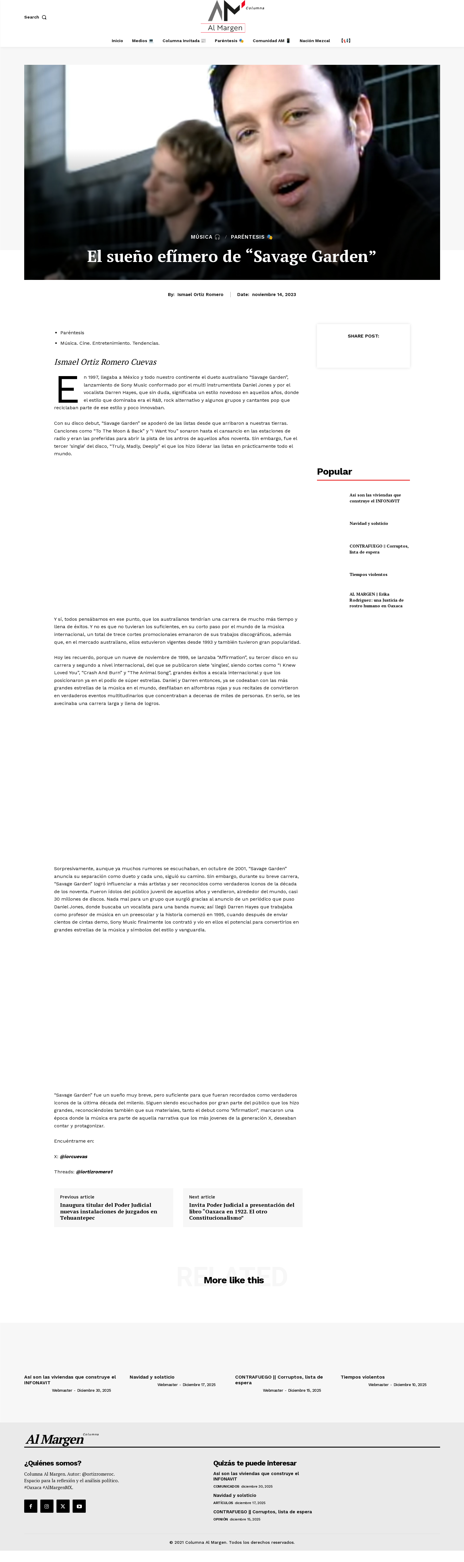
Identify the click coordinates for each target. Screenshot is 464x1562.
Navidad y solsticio (369, 523)
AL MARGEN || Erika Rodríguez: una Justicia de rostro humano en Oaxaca (377, 599)
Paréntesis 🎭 (252, 237)
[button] (36, 17)
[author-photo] (37, 1390)
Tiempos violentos (369, 574)
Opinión (220, 1519)
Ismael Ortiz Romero (200, 294)
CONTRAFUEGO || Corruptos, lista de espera (379, 549)
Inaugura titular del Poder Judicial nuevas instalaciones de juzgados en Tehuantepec (108, 1211)
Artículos (223, 1503)
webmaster (62, 1390)
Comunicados (226, 1486)
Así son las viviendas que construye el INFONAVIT (375, 498)
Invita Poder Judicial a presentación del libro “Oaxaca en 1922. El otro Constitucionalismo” (241, 1211)
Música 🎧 (206, 237)
